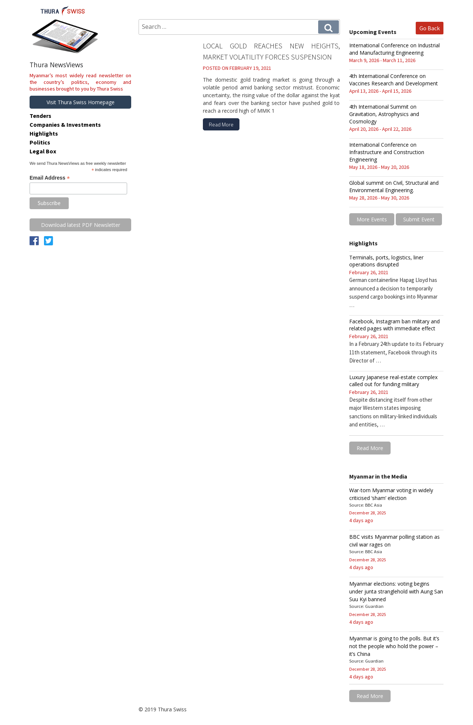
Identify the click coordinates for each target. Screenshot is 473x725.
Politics (40, 142)
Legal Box (43, 151)
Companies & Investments (65, 124)
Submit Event (419, 219)
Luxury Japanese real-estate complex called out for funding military (393, 381)
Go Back (429, 28)
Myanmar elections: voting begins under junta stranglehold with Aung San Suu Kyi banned (396, 591)
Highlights (44, 133)
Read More (221, 124)
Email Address (50, 177)
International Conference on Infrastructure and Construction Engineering (386, 152)
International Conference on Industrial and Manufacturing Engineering (394, 49)
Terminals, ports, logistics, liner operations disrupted (386, 261)
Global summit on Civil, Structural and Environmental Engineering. (394, 186)
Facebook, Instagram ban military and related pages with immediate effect (394, 325)
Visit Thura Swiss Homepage (81, 102)
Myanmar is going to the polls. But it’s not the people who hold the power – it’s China (394, 646)
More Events (372, 219)
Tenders (40, 115)
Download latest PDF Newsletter (80, 224)
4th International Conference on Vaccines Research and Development (393, 79)
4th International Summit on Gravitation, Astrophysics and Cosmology (384, 114)
